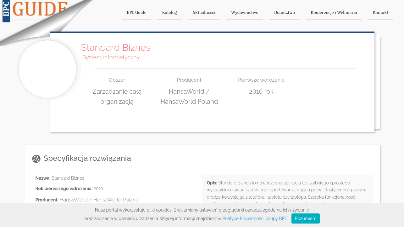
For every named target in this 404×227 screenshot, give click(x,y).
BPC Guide (137, 12)
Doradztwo (284, 12)
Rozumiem (305, 218)
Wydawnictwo (244, 12)
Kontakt (380, 12)
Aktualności (203, 12)
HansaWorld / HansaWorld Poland (99, 200)
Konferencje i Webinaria (334, 12)
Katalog (169, 12)
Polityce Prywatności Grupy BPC (254, 218)
